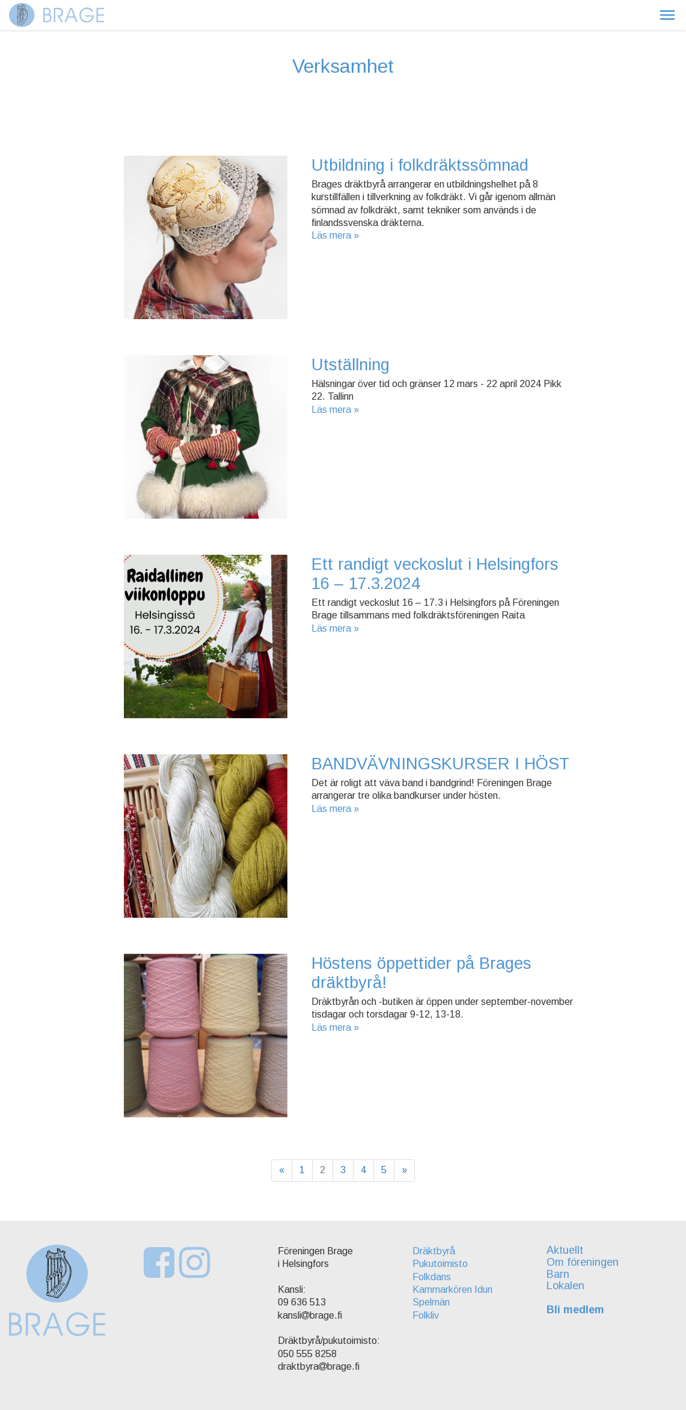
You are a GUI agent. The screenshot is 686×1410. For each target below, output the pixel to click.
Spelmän (431, 1302)
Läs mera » (335, 235)
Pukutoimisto (440, 1264)
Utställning (350, 364)
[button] (667, 15)
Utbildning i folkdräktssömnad (419, 165)
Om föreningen (583, 1262)
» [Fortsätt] (404, 1170)
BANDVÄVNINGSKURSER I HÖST (440, 763)
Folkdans (431, 1277)
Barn (558, 1274)
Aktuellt (565, 1250)
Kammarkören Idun (452, 1289)
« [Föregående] (281, 1170)
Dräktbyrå (433, 1251)
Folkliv (425, 1315)
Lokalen (565, 1286)
